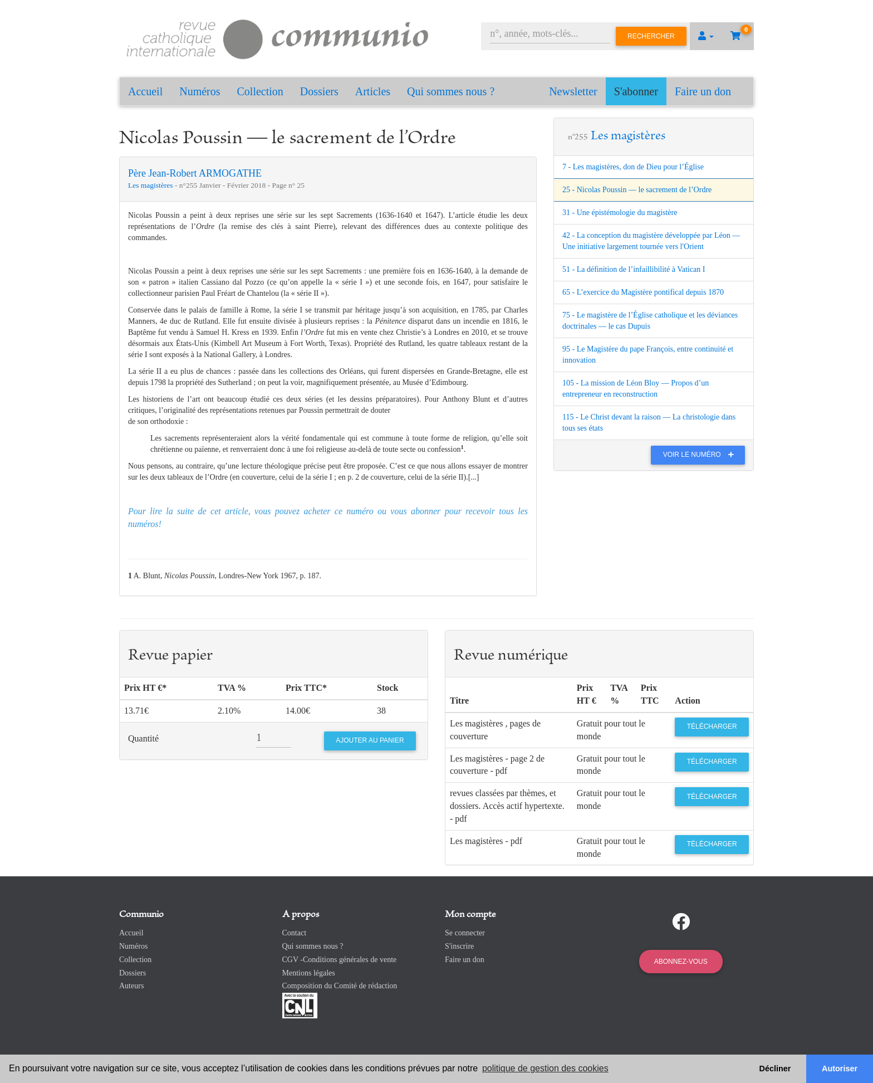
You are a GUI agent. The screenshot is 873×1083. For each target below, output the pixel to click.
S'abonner (636, 91)
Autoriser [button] (839, 1068)
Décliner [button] (775, 1068)
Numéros (199, 91)
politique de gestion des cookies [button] (545, 1068)
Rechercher (651, 36)
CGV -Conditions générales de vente (339, 959)
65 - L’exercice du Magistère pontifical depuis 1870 (643, 292)
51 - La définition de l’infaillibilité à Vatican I (633, 269)
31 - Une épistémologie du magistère (619, 212)
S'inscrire (459, 946)
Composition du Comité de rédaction (340, 986)
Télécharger (712, 726)
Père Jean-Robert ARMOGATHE (195, 173)
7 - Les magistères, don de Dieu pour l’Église (633, 167)
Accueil (145, 91)
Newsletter (573, 91)
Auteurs (131, 986)
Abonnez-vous (681, 961)
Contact (294, 933)
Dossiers (319, 91)
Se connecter (465, 933)
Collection (260, 91)
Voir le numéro (701, 454)
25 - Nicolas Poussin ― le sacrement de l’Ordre (637, 190)
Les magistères (151, 185)
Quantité (143, 738)
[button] (706, 36)
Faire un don (703, 91)
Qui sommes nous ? (450, 91)
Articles (372, 91)
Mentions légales (308, 973)
